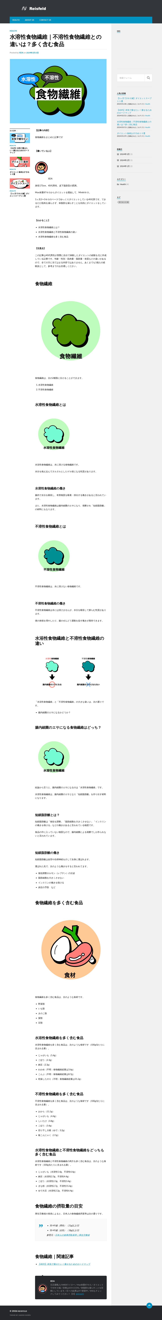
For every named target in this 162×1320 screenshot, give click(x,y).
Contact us (45, 20)
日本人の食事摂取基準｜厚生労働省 (72, 1235)
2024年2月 (125, 160)
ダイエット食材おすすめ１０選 (131, 133)
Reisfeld (23, 1311)
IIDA (21, 52)
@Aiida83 (80, 1294)
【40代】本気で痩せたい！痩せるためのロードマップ (64, 1264)
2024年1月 (125, 166)
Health (16, 20)
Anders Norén (25, 1315)
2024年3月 (125, 154)
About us (29, 20)
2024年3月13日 (33, 52)
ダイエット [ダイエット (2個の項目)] (124, 202)
